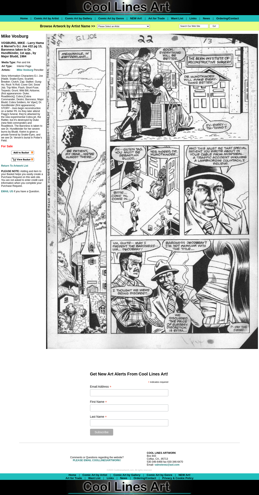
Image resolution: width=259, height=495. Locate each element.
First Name (98, 402)
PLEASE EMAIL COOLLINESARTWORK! (97, 460)
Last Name (98, 417)
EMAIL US (7, 191)
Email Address (101, 387)
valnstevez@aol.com (167, 464)
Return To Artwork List (14, 165)
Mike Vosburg (25, 69)
